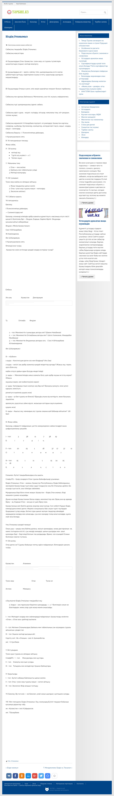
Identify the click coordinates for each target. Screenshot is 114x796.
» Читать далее (87, 203)
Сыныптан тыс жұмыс (90, 127)
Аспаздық (67, 22)
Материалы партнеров (64, 784)
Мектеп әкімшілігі (88, 117)
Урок (26, 784)
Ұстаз (43, 22)
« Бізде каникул (12, 768)
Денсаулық (54, 22)
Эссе (83, 135)
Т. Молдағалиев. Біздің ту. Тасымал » (57, 768)
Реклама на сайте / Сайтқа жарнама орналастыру (22, 785)
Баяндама (85, 112)
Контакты (80, 784)
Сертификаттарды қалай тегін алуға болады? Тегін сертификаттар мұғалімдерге (93, 66)
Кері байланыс (21, 4)
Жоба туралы (8, 4)
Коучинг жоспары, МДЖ (91, 115)
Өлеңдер (85, 137)
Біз (9, 761)
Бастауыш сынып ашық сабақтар (20, 45)
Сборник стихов (46, 784)
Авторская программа (12, 784)
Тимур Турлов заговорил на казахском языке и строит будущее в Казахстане (93, 43)
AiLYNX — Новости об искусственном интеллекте (59, 789)
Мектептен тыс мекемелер (92, 120)
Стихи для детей (88, 125)
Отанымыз (14, 761)
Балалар (33, 22)
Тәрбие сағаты (101, 22)
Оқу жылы (85, 122)
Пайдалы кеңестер (83, 22)
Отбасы (7, 22)
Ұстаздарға (85, 109)
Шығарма (8, 28)
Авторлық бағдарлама (90, 107)
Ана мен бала (20, 22)
